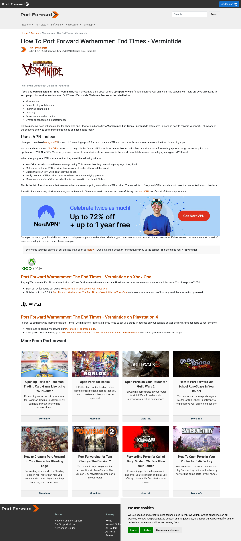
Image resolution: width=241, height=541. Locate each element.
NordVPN (53, 148)
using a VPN (51, 142)
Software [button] (56, 24)
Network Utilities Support (68, 520)
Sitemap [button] (88, 24)
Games (35, 33)
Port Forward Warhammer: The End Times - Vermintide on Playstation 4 (89, 317)
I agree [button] (133, 530)
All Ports (110, 531)
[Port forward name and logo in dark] (40, 14)
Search (214, 14)
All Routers (111, 528)
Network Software (115, 524)
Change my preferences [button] (167, 530)
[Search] (189, 14)
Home (24, 33)
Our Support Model (65, 524)
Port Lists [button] (41, 24)
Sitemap (110, 514)
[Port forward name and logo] (15, 3)
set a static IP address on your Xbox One (85, 288)
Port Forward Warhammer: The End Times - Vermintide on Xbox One (86, 276)
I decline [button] (146, 530)
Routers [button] (26, 24)
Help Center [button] (72, 24)
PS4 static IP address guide (80, 328)
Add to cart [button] (229, 4)
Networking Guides (65, 528)
